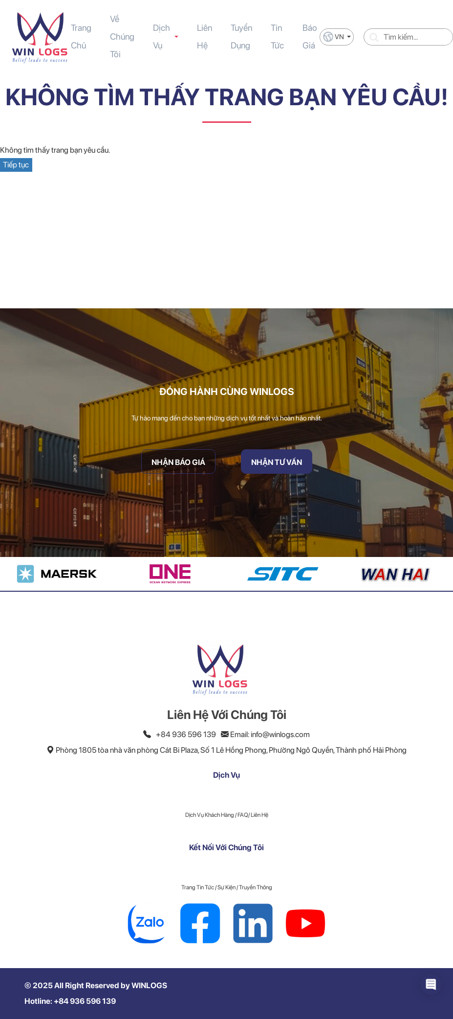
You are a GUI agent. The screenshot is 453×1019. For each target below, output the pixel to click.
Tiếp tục (16, 164)
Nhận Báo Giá (178, 462)
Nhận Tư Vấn (276, 462)
